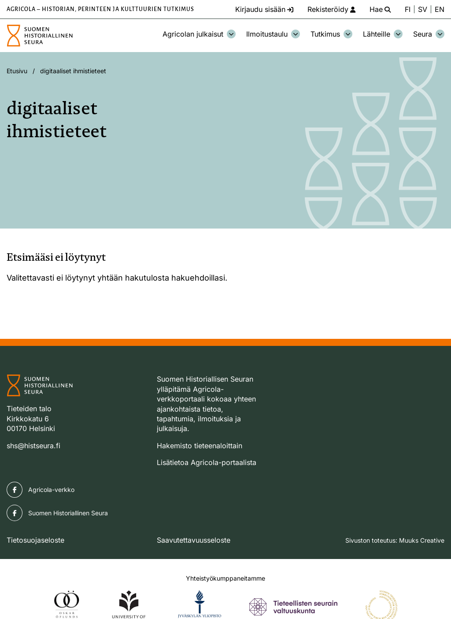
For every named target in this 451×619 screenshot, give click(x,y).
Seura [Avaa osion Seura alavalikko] (428, 34)
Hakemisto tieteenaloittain (199, 445)
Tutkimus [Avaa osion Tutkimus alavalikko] (331, 34)
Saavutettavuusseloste (193, 540)
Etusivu (17, 71)
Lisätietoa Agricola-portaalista (206, 462)
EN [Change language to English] (439, 9)
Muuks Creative (421, 540)
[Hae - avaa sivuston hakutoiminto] (380, 9)
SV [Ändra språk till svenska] (422, 9)
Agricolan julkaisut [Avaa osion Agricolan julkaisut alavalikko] (199, 34)
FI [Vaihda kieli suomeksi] (407, 9)
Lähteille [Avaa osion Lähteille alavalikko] (383, 34)
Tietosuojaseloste (35, 540)
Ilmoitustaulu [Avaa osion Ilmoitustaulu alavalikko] (273, 34)
